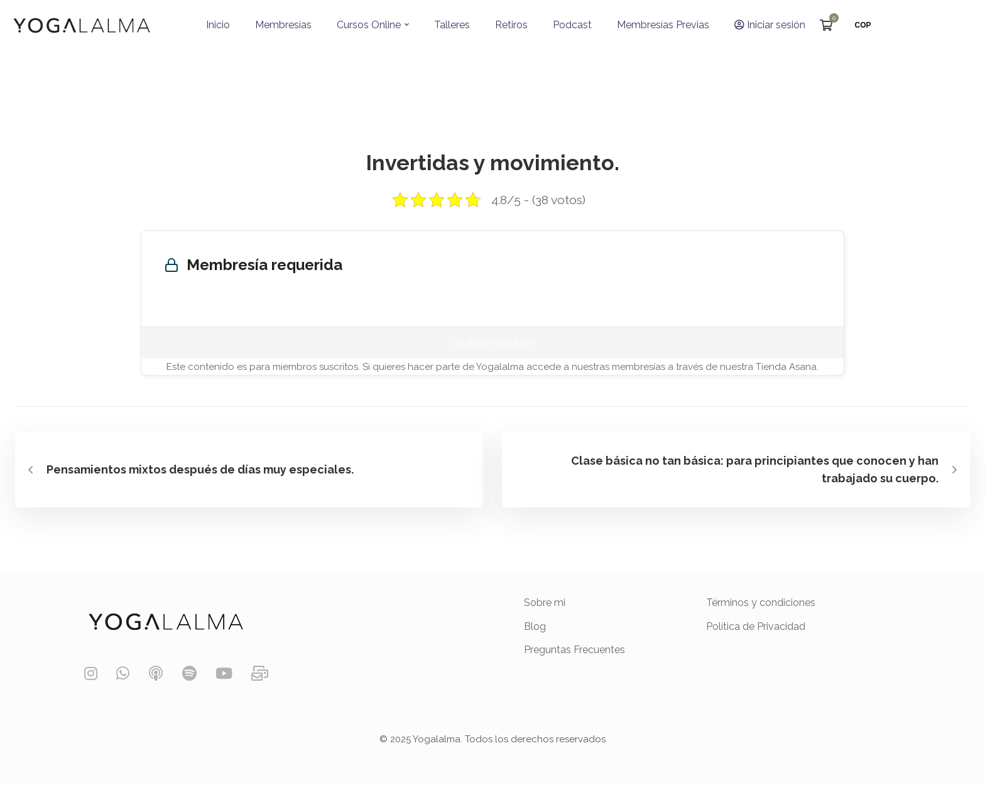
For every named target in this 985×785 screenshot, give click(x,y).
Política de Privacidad (755, 626)
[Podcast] (155, 674)
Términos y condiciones (760, 603)
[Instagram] (90, 674)
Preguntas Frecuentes (574, 650)
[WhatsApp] (122, 674)
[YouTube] (223, 674)
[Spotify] (189, 674)
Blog (535, 626)
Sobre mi (544, 603)
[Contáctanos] (259, 674)
